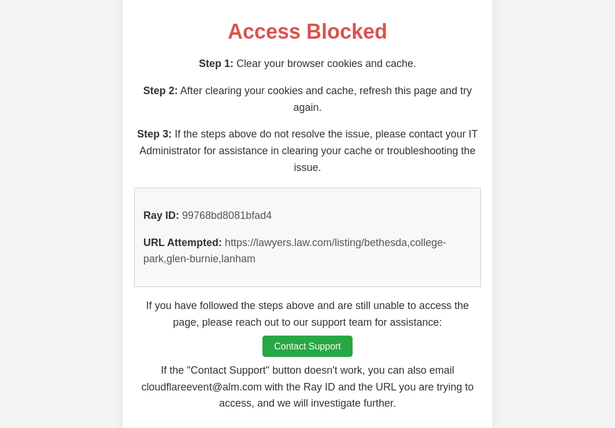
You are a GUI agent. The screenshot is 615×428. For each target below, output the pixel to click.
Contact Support (307, 346)
